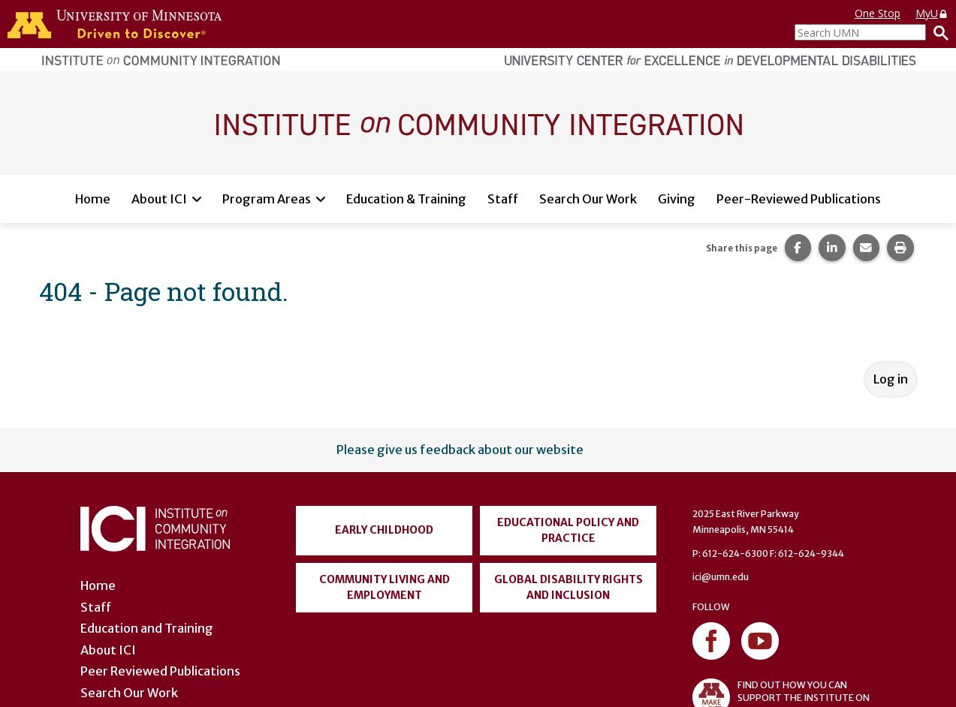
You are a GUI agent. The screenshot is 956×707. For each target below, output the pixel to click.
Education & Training (406, 198)
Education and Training (146, 628)
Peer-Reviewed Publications (798, 198)
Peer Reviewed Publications (160, 670)
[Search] (937, 32)
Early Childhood (384, 530)
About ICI (159, 198)
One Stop (877, 13)
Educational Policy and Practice (568, 530)
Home (92, 198)
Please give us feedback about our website (460, 449)
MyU (931, 13)
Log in (890, 379)
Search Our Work (588, 198)
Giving (676, 198)
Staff (502, 198)
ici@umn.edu (720, 576)
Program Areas (266, 198)
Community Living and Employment (384, 587)
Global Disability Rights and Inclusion (568, 587)
